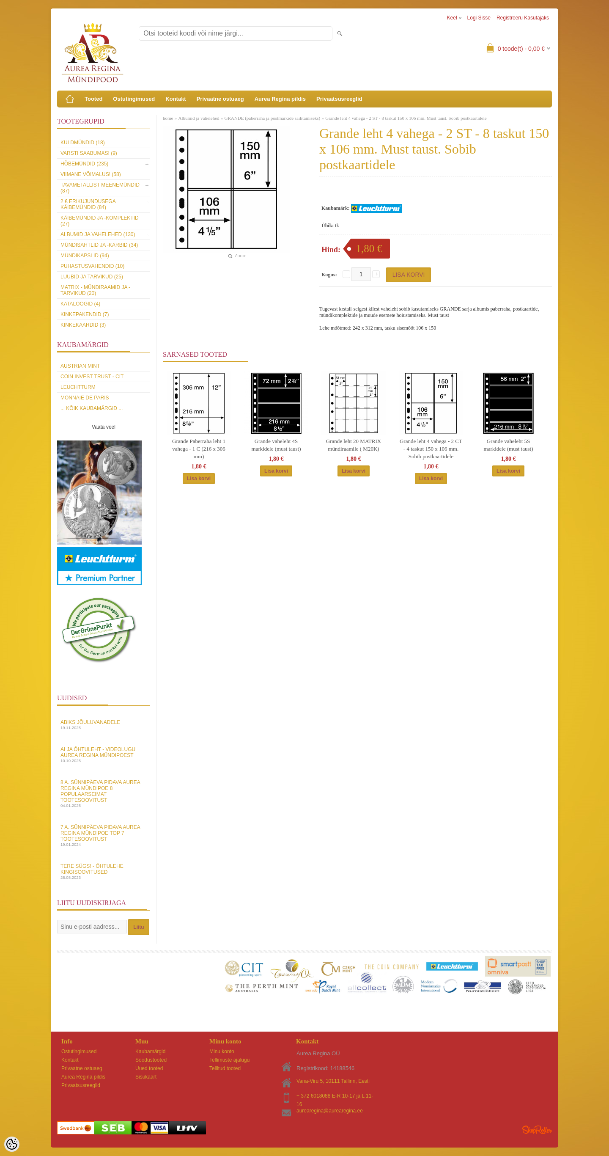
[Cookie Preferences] (11, 1144)
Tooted (93, 99)
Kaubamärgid (150, 1051)
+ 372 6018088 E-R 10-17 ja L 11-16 (334, 1096)
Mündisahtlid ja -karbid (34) (99, 245)
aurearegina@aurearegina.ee (329, 1111)
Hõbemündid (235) (84, 164)
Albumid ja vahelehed (198, 118)
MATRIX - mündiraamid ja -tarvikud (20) (95, 290)
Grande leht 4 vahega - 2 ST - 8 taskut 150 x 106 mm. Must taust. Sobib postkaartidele (405, 118)
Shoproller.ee (537, 1130)
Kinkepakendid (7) (84, 314)
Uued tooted (149, 1068)
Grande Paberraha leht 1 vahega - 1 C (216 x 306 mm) (198, 449)
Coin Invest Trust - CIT (91, 377)
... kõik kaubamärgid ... (91, 408)
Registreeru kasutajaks (523, 18)
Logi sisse (479, 18)
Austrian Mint (80, 366)
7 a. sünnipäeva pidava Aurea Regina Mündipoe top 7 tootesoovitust (103, 835)
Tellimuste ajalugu (229, 1060)
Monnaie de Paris (84, 398)
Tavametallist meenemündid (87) (100, 188)
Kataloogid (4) (80, 304)
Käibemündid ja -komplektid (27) (99, 221)
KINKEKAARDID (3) (83, 325)
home (168, 118)
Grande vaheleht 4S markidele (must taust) (276, 445)
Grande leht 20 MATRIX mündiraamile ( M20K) (353, 445)
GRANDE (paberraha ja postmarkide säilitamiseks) (273, 118)
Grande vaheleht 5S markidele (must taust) (508, 445)
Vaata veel (103, 427)
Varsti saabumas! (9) (88, 153)
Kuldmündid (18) (82, 143)
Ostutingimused (134, 99)
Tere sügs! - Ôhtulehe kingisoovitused (103, 871)
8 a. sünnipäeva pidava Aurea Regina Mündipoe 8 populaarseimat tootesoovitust (103, 793)
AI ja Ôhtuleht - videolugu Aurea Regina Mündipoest (103, 754)
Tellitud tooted (225, 1068)
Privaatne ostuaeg (220, 99)
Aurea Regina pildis (280, 99)
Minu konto (221, 1051)
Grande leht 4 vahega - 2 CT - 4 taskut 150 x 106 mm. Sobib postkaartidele (431, 449)
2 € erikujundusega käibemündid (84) (87, 204)
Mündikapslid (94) (84, 256)
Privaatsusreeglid (339, 99)
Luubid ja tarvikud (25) (91, 277)
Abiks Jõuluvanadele (103, 724)
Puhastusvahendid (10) (92, 266)
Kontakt (175, 99)
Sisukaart (145, 1077)
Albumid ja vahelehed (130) (97, 234)
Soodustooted (151, 1060)
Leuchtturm (78, 387)
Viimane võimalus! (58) (90, 174)
